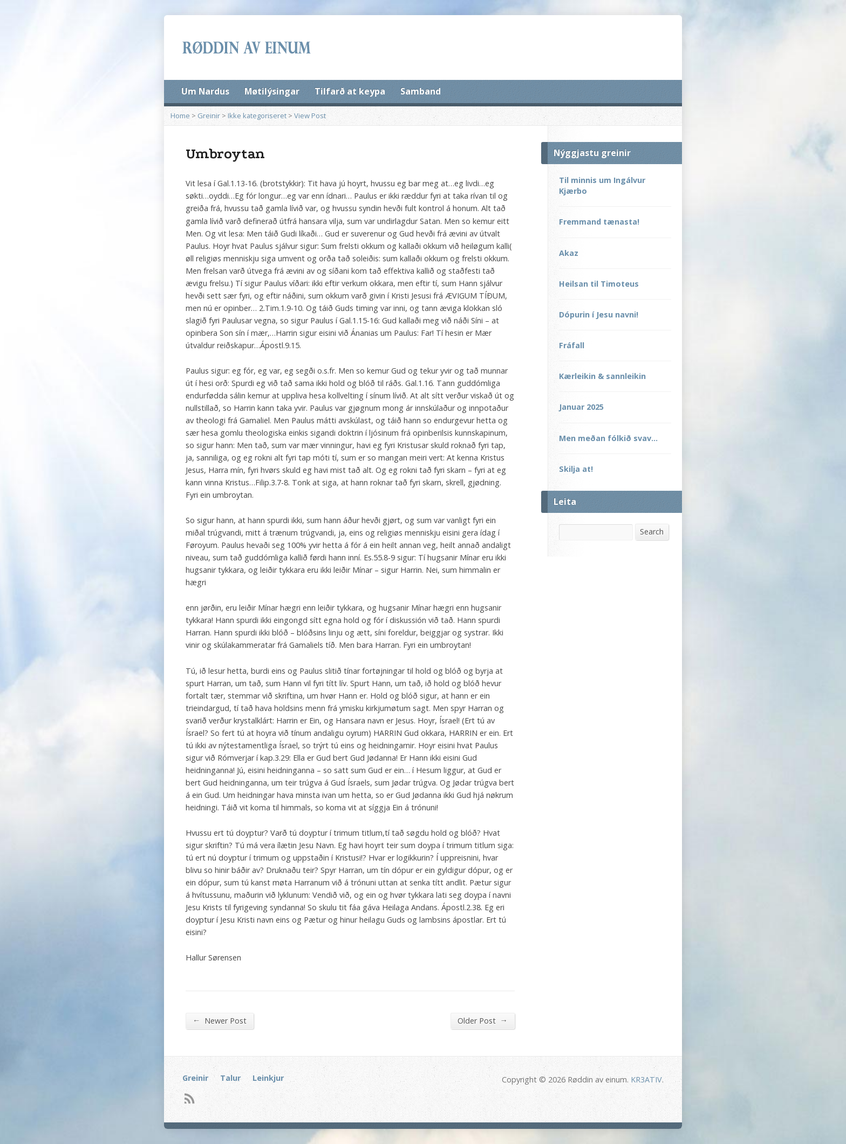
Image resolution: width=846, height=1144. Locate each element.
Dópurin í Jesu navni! (598, 314)
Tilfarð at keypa (350, 91)
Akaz (568, 253)
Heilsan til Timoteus (599, 284)
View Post (310, 115)
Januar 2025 (581, 407)
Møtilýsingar (271, 91)
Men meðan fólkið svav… (608, 438)
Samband (420, 91)
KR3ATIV (646, 1079)
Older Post (483, 1020)
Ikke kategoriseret (257, 115)
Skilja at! (576, 469)
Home (180, 115)
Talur (230, 1078)
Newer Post (220, 1020)
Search (652, 531)
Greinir (208, 115)
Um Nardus (205, 91)
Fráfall (571, 345)
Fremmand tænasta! (599, 221)
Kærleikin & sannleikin (602, 376)
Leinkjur (268, 1078)
